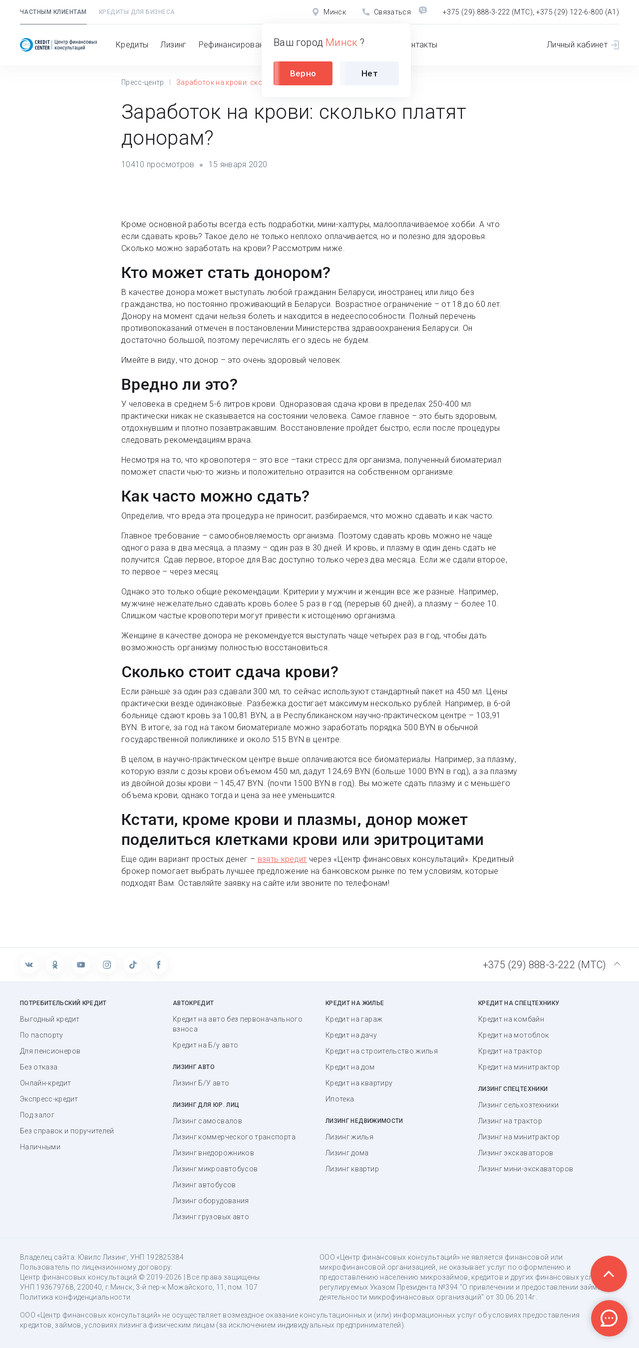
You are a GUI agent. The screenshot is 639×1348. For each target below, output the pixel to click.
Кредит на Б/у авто (205, 1045)
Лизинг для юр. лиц (206, 1104)
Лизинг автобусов (204, 1185)
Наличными (40, 1147)
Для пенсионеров (50, 1051)
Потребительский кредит (63, 1003)
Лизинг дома (347, 1153)
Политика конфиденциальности (75, 1297)
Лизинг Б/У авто (201, 1083)
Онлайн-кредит (45, 1083)
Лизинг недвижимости (364, 1120)
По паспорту (41, 1035)
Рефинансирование (236, 44)
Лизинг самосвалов (207, 1121)
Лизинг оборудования (211, 1201)
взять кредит (282, 859)
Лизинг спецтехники (513, 1088)
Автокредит (193, 1003)
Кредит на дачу (351, 1035)
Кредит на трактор (510, 1051)
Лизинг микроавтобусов (215, 1169)
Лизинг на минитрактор (519, 1137)
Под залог (37, 1115)
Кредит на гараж (353, 1019)
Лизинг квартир (352, 1169)
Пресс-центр (142, 82)
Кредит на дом (350, 1067)
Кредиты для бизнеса (137, 11)
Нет (369, 73)
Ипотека (339, 1099)
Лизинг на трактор (510, 1121)
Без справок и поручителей (67, 1131)
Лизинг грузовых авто (211, 1217)
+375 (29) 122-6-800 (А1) (577, 12)
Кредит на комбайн (511, 1019)
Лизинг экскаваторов (516, 1153)
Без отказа (39, 1067)
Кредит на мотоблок (513, 1035)
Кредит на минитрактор (519, 1067)
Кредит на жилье (354, 1003)
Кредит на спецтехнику (518, 1003)
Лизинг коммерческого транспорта (234, 1137)
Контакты (419, 44)
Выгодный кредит (49, 1019)
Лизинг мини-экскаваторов (525, 1169)
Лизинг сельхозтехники (518, 1105)
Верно (303, 73)
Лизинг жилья (349, 1137)
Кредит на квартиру (358, 1083)
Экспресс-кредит (49, 1099)
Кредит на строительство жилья (381, 1051)
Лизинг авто (194, 1067)
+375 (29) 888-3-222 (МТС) (488, 12)
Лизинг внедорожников (213, 1153)
